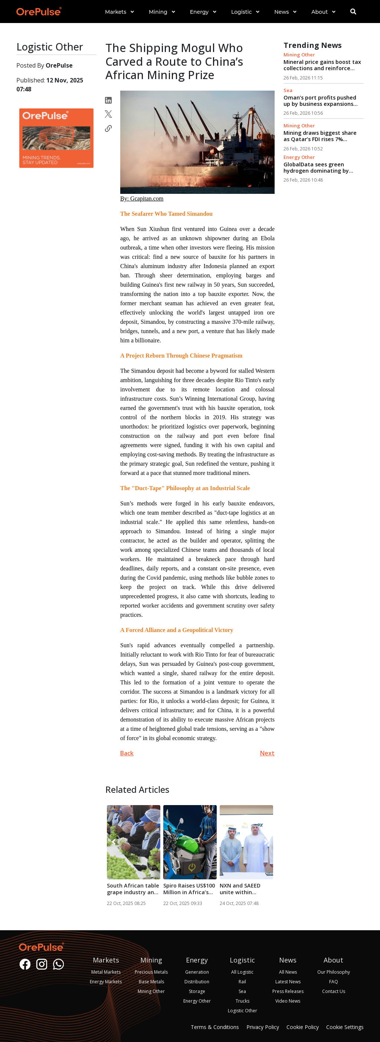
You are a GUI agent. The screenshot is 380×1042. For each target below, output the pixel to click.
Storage (197, 991)
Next (267, 753)
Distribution (196, 981)
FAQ (333, 981)
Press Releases (288, 991)
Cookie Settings (345, 1026)
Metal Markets (106, 972)
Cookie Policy (302, 1026)
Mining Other (299, 54)
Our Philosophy (333, 972)
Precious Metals (151, 972)
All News (288, 972)
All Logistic (242, 972)
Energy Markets (106, 981)
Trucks (242, 1001)
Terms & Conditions (215, 1026)
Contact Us (333, 991)
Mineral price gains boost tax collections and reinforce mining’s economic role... (322, 68)
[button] (119, 18)
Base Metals (151, 981)
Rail (242, 981)
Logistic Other (242, 1010)
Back (127, 753)
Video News (287, 1001)
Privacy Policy (262, 1026)
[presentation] (114, 842)
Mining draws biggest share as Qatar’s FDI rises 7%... (320, 136)
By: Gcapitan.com (141, 198)
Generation (197, 972)
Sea (288, 90)
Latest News (288, 981)
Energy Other (299, 157)
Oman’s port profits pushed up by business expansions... (321, 100)
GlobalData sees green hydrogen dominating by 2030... (316, 171)
